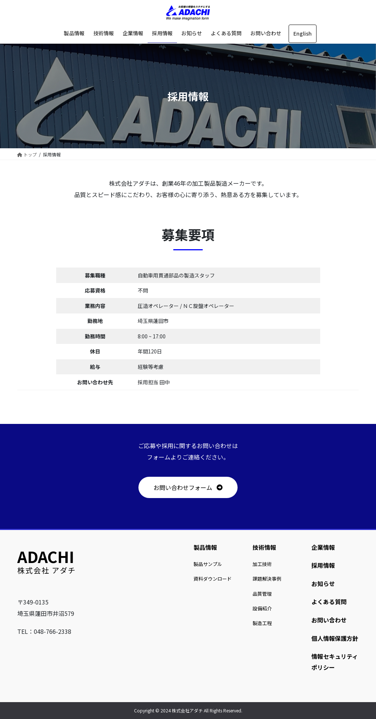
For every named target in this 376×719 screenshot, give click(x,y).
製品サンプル (208, 563)
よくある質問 (329, 601)
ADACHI (45, 556)
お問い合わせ (329, 619)
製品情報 (205, 547)
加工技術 (262, 563)
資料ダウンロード (213, 578)
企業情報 (323, 547)
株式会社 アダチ (46, 570)
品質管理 (262, 593)
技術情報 (264, 547)
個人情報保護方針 (334, 638)
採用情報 (323, 565)
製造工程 (262, 623)
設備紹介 (262, 608)
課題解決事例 (267, 578)
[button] (187, 487)
